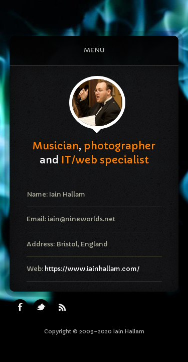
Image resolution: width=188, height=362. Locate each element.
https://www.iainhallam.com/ (92, 268)
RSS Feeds (62, 307)
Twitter (41, 307)
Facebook (20, 307)
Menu (94, 50)
